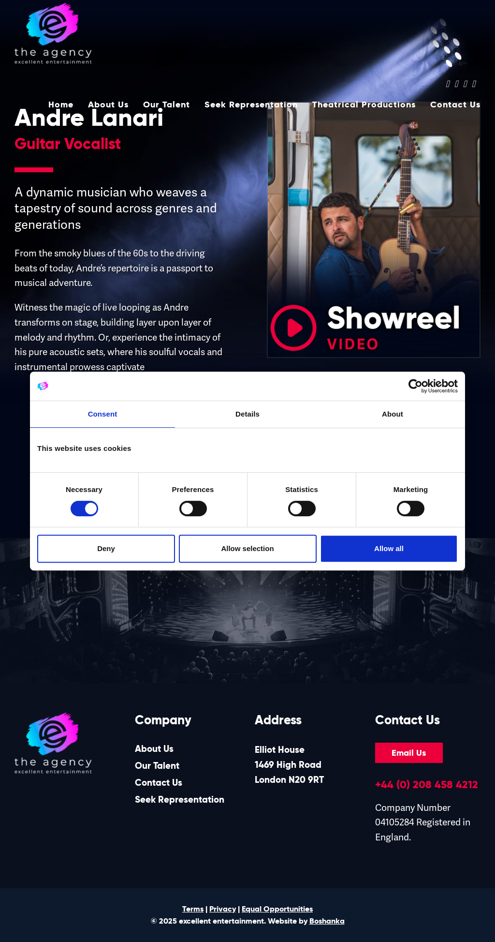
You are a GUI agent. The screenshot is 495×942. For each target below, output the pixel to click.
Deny (106, 548)
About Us (108, 106)
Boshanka (327, 921)
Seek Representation (251, 106)
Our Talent (166, 106)
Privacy (222, 909)
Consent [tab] (102, 414)
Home (60, 106)
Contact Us (455, 106)
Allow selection (247, 548)
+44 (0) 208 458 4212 (426, 784)
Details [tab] (247, 414)
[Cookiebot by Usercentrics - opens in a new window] (415, 386)
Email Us (409, 753)
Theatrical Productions (364, 106)
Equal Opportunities (277, 909)
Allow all (389, 548)
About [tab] (392, 414)
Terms (193, 909)
